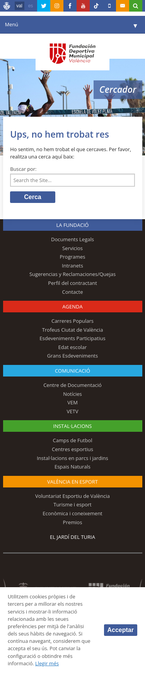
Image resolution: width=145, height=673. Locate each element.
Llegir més (47, 663)
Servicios (72, 248)
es (30, 6)
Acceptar (120, 630)
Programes (72, 256)
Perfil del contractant (72, 282)
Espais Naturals (72, 466)
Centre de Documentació (72, 385)
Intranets (72, 265)
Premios (72, 522)
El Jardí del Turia (72, 536)
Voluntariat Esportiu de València (72, 495)
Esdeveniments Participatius (72, 338)
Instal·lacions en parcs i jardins (72, 458)
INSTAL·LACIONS (72, 426)
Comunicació (72, 370)
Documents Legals (72, 239)
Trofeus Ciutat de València (72, 329)
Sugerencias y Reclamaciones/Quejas (72, 274)
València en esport (72, 481)
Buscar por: (23, 168)
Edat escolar (72, 347)
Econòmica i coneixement (72, 513)
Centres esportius (72, 449)
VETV (72, 411)
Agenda (72, 306)
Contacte (72, 291)
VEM (72, 402)
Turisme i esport (72, 504)
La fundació (72, 224)
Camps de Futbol (72, 440)
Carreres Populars (72, 320)
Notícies (72, 393)
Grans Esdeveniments (72, 355)
